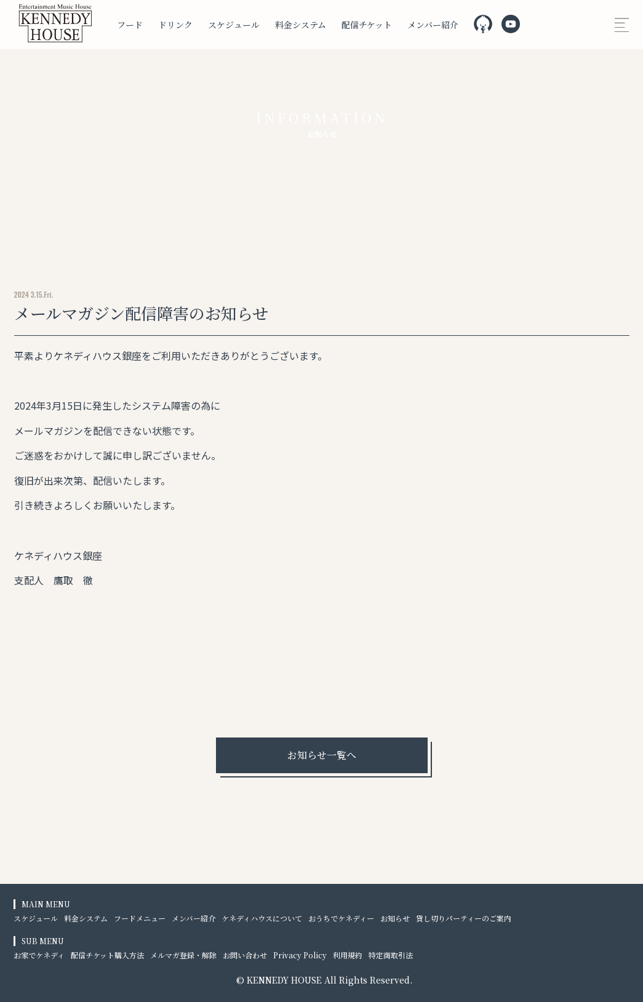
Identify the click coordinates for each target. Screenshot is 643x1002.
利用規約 (347, 955)
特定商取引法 (391, 955)
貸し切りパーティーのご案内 (463, 918)
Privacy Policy (300, 955)
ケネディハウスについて (262, 918)
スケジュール (234, 24)
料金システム (300, 24)
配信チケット (366, 24)
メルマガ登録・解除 (183, 955)
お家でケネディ (39, 955)
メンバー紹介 (432, 24)
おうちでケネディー (341, 918)
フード (130, 24)
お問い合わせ (245, 955)
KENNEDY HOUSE (284, 980)
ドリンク (175, 24)
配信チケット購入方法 (107, 955)
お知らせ (395, 918)
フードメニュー (140, 918)
